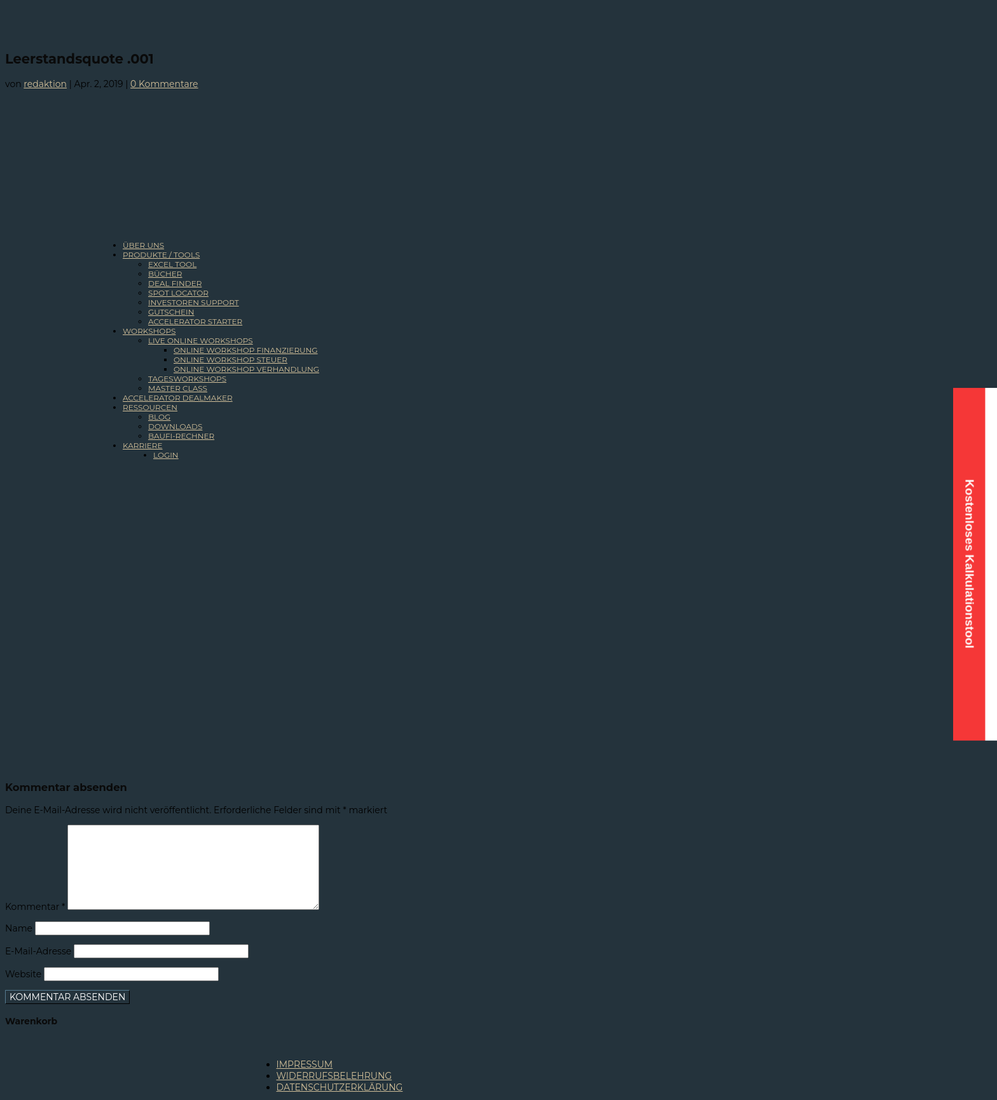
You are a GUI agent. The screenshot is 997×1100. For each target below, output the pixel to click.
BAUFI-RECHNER (181, 436)
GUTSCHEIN (171, 312)
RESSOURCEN (150, 407)
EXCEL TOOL (172, 264)
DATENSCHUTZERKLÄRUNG (340, 1087)
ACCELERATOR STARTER (195, 321)
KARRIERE (143, 445)
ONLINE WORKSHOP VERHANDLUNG (246, 369)
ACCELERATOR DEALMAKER (178, 397)
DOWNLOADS (175, 426)
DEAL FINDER (175, 283)
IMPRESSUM (305, 1064)
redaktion (45, 84)
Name (18, 928)
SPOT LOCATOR (178, 293)
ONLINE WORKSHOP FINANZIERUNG (246, 350)
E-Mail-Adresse (38, 951)
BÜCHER (165, 273)
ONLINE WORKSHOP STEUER (230, 359)
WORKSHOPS (149, 331)
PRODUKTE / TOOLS (161, 254)
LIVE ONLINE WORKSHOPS (200, 340)
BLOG (159, 417)
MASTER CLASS (177, 388)
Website (23, 974)
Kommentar (35, 906)
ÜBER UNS (143, 245)
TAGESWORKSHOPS (187, 378)
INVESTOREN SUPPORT (193, 302)
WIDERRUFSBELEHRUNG (334, 1076)
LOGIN (166, 455)
